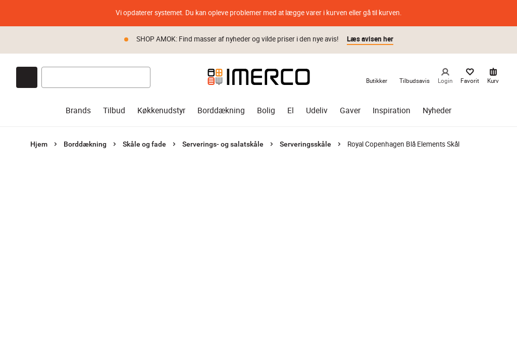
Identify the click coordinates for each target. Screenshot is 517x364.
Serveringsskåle (305, 144)
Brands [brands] (78, 110)
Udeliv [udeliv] (317, 110)
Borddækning (85, 144)
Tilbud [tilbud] (114, 110)
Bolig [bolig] (266, 110)
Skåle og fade (144, 144)
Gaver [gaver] (350, 110)
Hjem (38, 144)
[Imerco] (259, 77)
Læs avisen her (370, 38)
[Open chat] (26, 77)
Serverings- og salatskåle (223, 144)
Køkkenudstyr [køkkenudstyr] (161, 110)
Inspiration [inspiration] (391, 110)
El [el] (290, 110)
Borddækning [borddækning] (221, 110)
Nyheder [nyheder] (437, 110)
